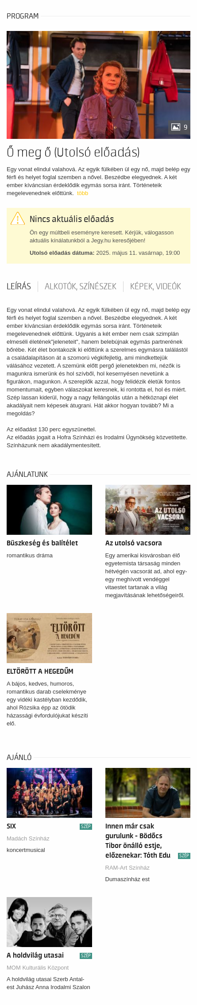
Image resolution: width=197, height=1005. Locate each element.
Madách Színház (28, 838)
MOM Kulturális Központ (38, 967)
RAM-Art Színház (127, 867)
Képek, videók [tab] (155, 287)
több (82, 193)
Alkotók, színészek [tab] (80, 287)
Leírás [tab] (19, 287)
